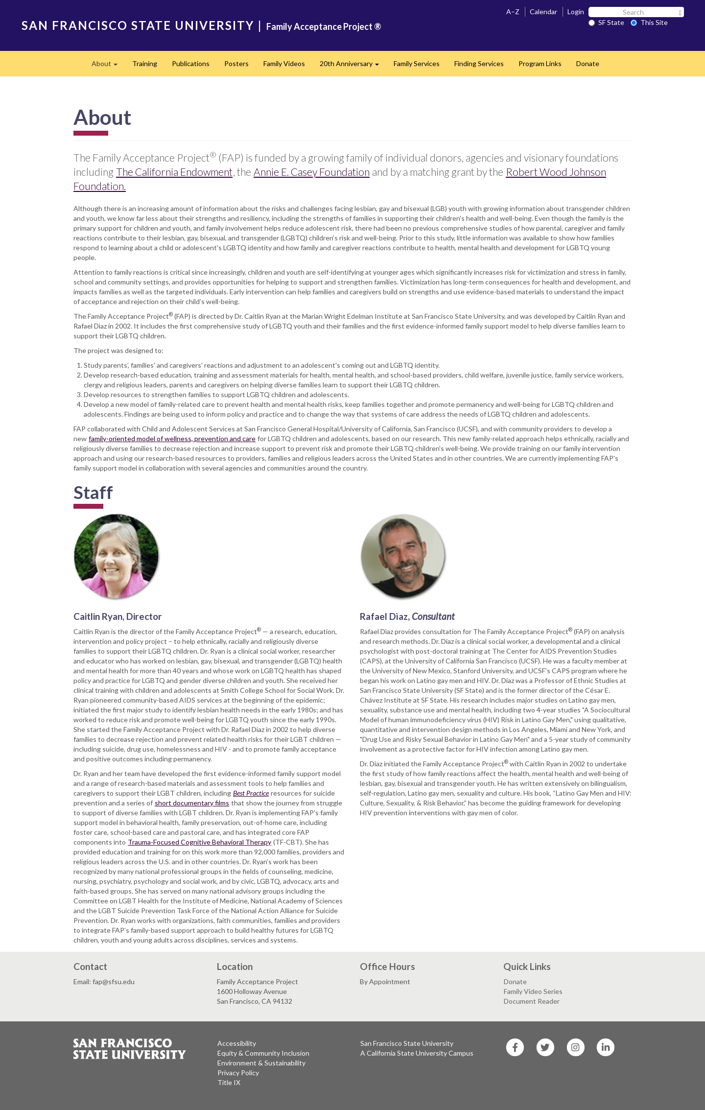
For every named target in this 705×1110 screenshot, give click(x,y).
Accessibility (236, 1043)
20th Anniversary (353, 66)
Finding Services (479, 63)
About (108, 66)
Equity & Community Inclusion (263, 1053)
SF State (606, 22)
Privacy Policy (238, 1072)
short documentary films (192, 803)
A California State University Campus (416, 1053)
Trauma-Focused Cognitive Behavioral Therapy (199, 842)
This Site (649, 22)
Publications (191, 63)
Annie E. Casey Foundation (312, 171)
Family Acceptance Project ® (323, 26)
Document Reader (532, 1001)
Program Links (540, 63)
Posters (236, 63)
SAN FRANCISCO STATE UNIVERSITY (138, 25)
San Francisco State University (406, 1043)
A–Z (512, 11)
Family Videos (284, 63)
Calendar (543, 11)
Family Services (417, 63)
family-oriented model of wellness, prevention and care (172, 438)
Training (144, 63)
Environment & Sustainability (261, 1063)
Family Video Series (533, 991)
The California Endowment (174, 171)
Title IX (228, 1082)
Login (575, 11)
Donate (587, 63)
